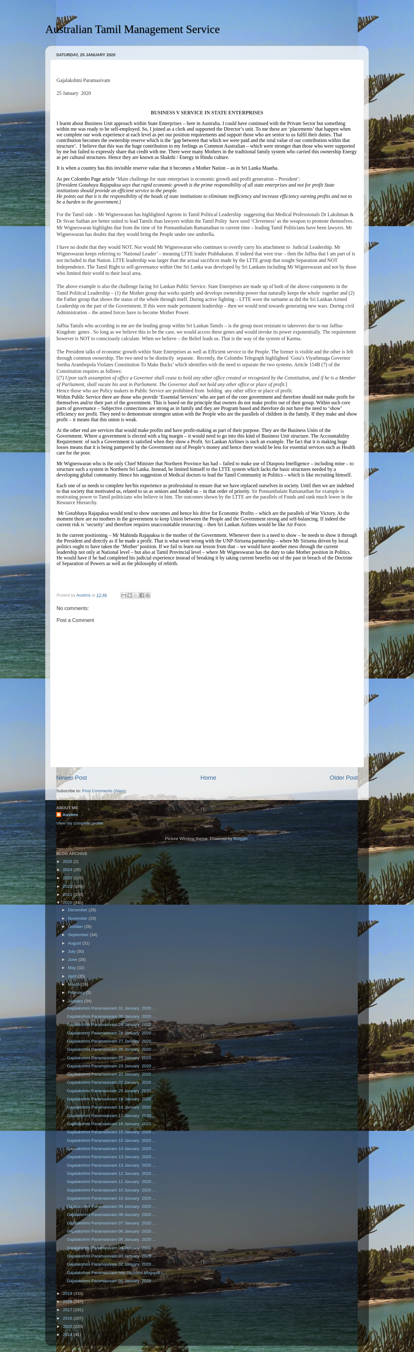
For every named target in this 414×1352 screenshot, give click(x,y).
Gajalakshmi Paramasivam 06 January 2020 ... (111, 1231)
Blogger (240, 838)
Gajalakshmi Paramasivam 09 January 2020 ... (111, 1206)
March (74, 984)
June (73, 959)
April (73, 976)
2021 (68, 894)
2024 (68, 869)
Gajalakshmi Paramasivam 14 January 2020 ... (111, 1148)
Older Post (344, 777)
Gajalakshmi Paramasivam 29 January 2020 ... (111, 1024)
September (79, 934)
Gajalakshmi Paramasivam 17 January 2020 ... (111, 1115)
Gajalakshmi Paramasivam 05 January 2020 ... (111, 1239)
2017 (68, 1309)
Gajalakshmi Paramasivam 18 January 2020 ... (111, 1107)
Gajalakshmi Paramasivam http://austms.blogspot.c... (117, 1272)
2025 (68, 861)
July (72, 951)
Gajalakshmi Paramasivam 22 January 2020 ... (111, 1074)
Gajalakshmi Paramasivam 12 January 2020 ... (111, 1173)
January (76, 1001)
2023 (68, 877)
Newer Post (71, 777)
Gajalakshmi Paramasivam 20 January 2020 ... (111, 1090)
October (76, 926)
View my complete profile (79, 823)
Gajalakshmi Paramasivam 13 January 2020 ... (111, 1156)
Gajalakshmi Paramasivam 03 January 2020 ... (111, 1256)
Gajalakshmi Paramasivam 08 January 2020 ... (111, 1214)
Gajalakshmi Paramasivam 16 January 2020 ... (111, 1123)
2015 (68, 1326)
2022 (68, 886)
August (75, 943)
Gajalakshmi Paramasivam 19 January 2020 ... (111, 1099)
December (78, 910)
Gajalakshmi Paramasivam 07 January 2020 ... (111, 1223)
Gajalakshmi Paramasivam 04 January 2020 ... (111, 1248)
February (77, 992)
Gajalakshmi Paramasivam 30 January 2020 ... (111, 1016)
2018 (68, 1301)
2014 (68, 1334)
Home (208, 777)
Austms (70, 814)
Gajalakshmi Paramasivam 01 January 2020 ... (111, 1280)
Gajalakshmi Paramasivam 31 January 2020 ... (111, 1008)
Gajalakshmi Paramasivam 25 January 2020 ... (111, 1057)
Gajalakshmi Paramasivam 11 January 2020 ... (111, 1181)
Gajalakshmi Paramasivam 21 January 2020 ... (111, 1082)
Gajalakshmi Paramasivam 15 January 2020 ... (111, 1132)
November (78, 918)
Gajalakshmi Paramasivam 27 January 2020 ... (111, 1041)
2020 (68, 902)
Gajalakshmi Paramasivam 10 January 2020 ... (111, 1190)
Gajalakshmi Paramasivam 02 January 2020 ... (111, 1264)
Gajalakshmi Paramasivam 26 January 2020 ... (111, 1049)
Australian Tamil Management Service (132, 29)
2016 (68, 1318)
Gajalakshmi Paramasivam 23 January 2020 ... (111, 1066)
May (72, 967)
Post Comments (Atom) (104, 790)
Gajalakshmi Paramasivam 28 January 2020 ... (111, 1033)
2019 (68, 1293)
